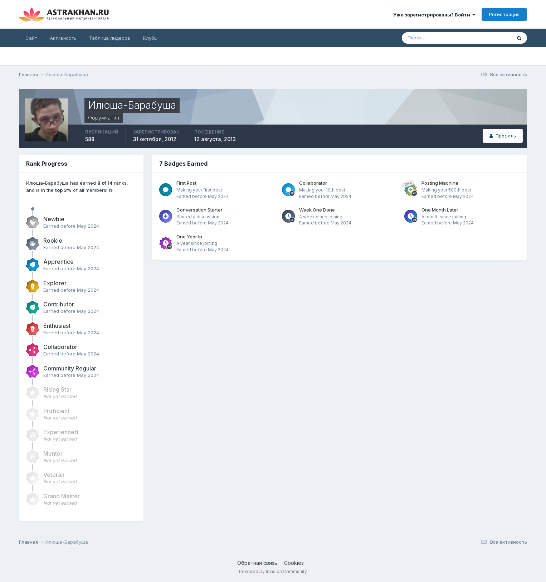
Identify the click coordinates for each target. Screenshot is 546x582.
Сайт (31, 38)
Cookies (294, 563)
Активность (63, 38)
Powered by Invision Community (273, 571)
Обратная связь (257, 563)
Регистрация (504, 14)
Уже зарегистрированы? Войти (434, 15)
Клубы (150, 38)
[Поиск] (433, 38)
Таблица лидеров (109, 38)
